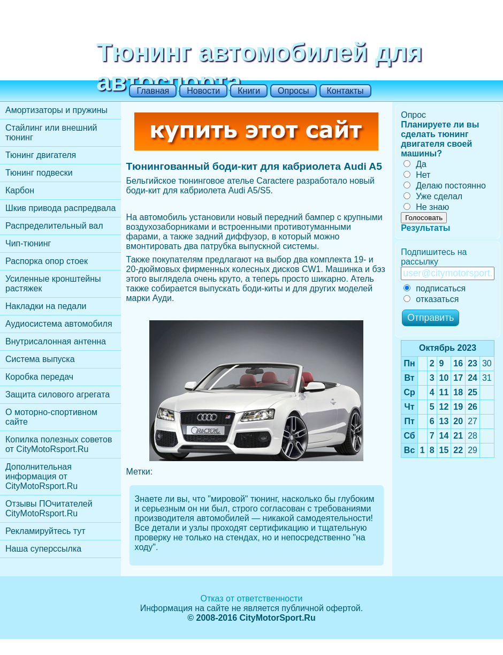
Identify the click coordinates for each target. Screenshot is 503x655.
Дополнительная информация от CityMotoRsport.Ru (41, 476)
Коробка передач (39, 376)
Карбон (19, 190)
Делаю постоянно (444, 185)
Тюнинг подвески (39, 172)
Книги (249, 90)
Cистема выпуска (40, 359)
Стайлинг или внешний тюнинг (51, 132)
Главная (152, 90)
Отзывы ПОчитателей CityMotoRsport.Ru (49, 508)
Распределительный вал (54, 225)
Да (414, 164)
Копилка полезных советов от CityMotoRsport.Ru (58, 444)
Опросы (293, 90)
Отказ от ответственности (251, 598)
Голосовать (424, 218)
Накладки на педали (45, 306)
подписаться (434, 288)
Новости (203, 90)
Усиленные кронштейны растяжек (53, 283)
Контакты (345, 90)
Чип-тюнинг (28, 243)
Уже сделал (432, 196)
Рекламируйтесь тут (45, 531)
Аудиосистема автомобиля (58, 323)
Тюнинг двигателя (40, 155)
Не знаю (426, 207)
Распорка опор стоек (46, 261)
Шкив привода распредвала (60, 208)
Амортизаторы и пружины (56, 110)
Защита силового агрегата (57, 394)
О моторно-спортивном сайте (51, 417)
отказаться (431, 299)
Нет (416, 174)
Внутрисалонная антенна (55, 341)
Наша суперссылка (43, 548)
